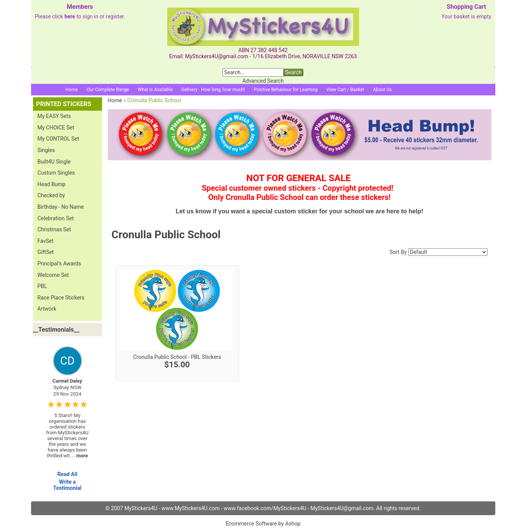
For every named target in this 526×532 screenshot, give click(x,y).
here (69, 16)
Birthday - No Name (61, 207)
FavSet (46, 241)
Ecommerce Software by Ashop (263, 524)
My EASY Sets (54, 116)
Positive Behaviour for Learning (286, 89)
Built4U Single (54, 162)
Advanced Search (263, 81)
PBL (42, 286)
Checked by (51, 195)
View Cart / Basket (345, 89)
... (79, 455)
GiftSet (46, 252)
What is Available (155, 89)
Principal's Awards (59, 263)
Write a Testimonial (67, 485)
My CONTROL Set (58, 139)
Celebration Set (56, 218)
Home (72, 89)
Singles (46, 150)
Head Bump (52, 184)
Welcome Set (53, 275)
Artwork (47, 309)
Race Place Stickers (61, 298)
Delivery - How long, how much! (213, 89)
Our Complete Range (108, 89)
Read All (67, 474)
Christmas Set (54, 229)
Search (293, 72)
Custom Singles (56, 173)
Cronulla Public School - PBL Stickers (177, 357)
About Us (382, 89)
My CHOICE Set (56, 127)
